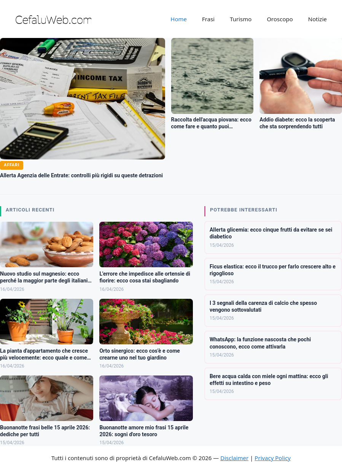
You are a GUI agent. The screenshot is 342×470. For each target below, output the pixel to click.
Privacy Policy (273, 458)
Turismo (240, 19)
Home (178, 19)
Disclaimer (234, 458)
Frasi (208, 19)
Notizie (317, 19)
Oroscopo (280, 19)
